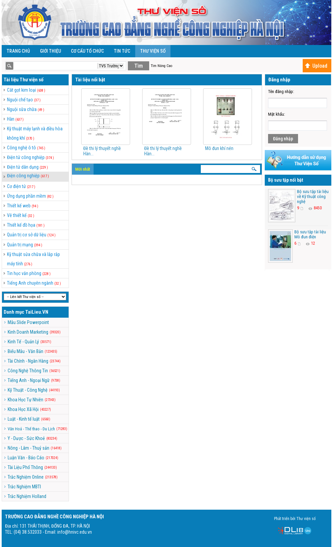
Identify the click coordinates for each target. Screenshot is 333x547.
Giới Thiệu (50, 51)
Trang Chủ (18, 51)
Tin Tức (122, 51)
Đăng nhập (283, 138)
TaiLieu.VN (36, 312)
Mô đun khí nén (219, 148)
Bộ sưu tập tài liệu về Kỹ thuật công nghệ (313, 196)
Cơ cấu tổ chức (87, 51)
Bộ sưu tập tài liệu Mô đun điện (310, 234)
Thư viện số (153, 51)
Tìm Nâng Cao (161, 66)
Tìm (138, 66)
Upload (316, 66)
